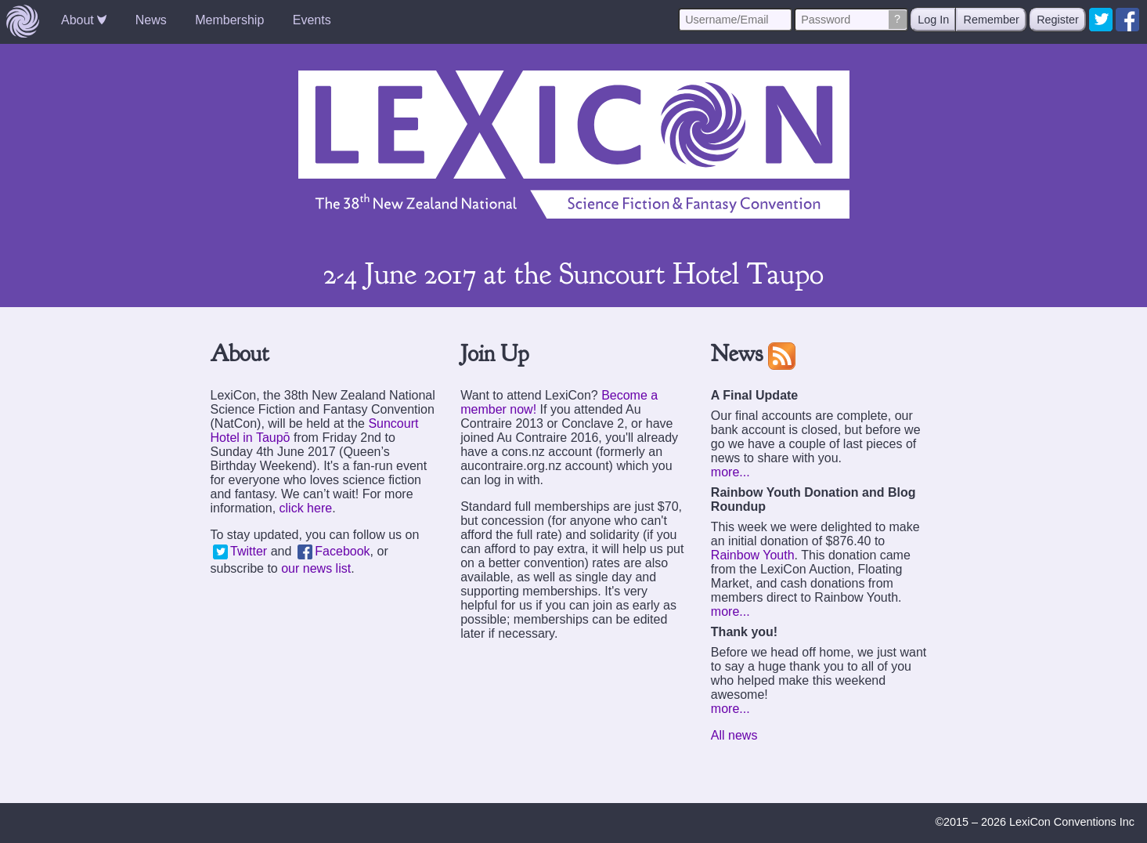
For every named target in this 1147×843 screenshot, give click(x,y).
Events (312, 20)
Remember (991, 19)
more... (730, 472)
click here (306, 508)
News (151, 20)
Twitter (240, 551)
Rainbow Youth (753, 555)
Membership (229, 20)
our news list (316, 568)
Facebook (334, 551)
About (83, 20)
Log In (933, 19)
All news (734, 735)
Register (1058, 19)
